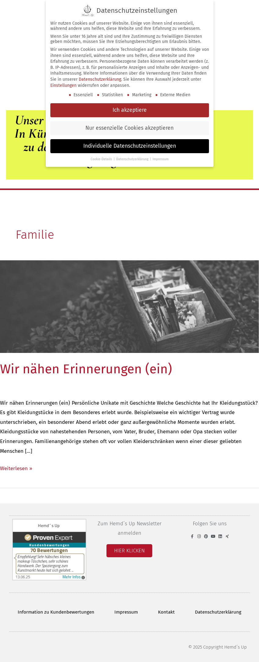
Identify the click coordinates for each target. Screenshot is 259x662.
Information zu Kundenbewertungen (56, 612)
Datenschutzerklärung (218, 612)
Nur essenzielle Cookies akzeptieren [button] (129, 128)
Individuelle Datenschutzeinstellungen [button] (129, 146)
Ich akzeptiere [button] (130, 110)
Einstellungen (63, 85)
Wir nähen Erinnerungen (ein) (86, 369)
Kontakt (166, 612)
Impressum (126, 612)
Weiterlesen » (16, 468)
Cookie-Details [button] (102, 159)
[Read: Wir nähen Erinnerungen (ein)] (129, 306)
